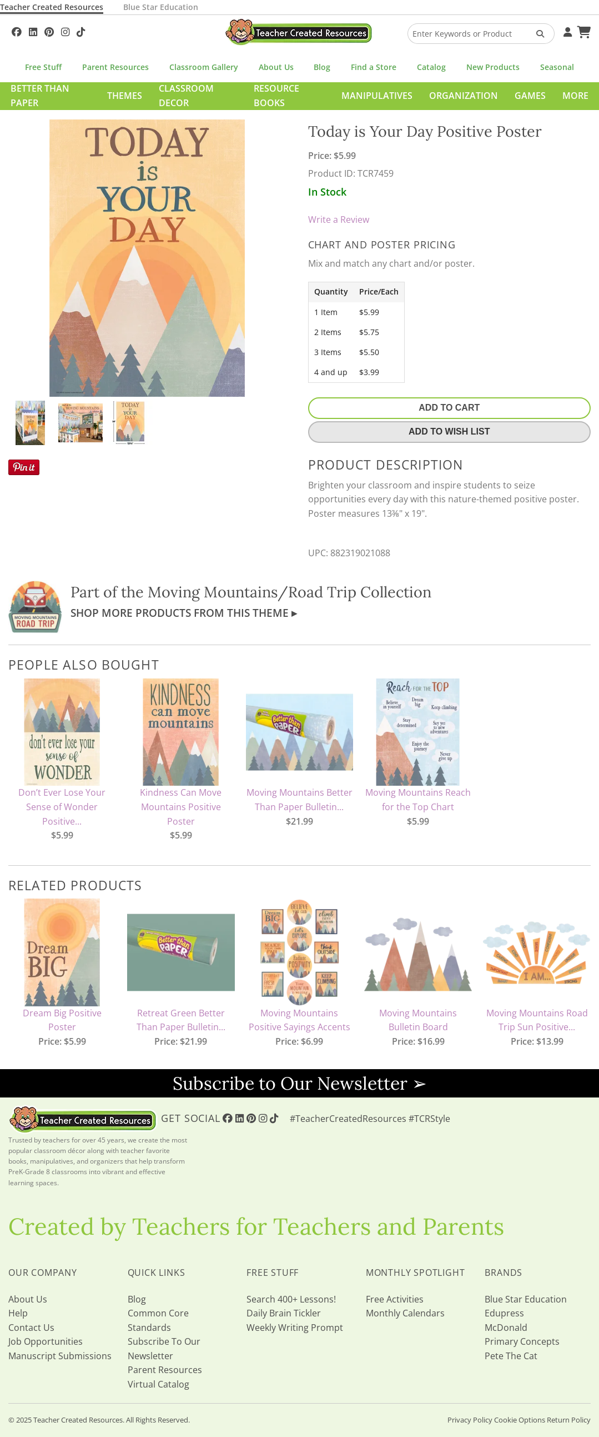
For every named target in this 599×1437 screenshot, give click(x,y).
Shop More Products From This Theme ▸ (184, 612)
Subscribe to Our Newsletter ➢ (300, 1083)
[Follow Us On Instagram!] (65, 30)
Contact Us (31, 1327)
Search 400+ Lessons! (291, 1299)
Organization (463, 95)
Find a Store (373, 67)
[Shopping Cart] (582, 30)
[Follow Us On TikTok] (81, 30)
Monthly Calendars (405, 1313)
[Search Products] (537, 33)
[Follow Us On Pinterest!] (49, 30)
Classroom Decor (186, 95)
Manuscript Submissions (60, 1356)
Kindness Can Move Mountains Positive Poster (181, 806)
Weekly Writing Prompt (294, 1327)
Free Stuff (43, 67)
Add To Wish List (449, 431)
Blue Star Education (160, 7)
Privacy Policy (469, 1420)
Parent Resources (115, 67)
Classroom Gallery (203, 67)
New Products (493, 67)
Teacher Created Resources (51, 7)
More (575, 95)
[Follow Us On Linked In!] (33, 30)
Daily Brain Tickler (283, 1313)
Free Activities (395, 1299)
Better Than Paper (40, 95)
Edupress (504, 1313)
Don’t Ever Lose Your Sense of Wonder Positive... (61, 806)
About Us (276, 67)
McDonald (506, 1327)
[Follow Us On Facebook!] (17, 30)
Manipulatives (376, 95)
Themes (124, 95)
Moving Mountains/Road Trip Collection (289, 591)
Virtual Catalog (158, 1384)
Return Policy (569, 1420)
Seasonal (557, 67)
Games (530, 95)
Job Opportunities (45, 1341)
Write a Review (338, 219)
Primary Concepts (522, 1341)
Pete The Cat (511, 1356)
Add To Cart (449, 407)
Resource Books (276, 95)
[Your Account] (566, 30)
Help (18, 1313)
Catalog (431, 67)
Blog (322, 67)
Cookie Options (519, 1420)
